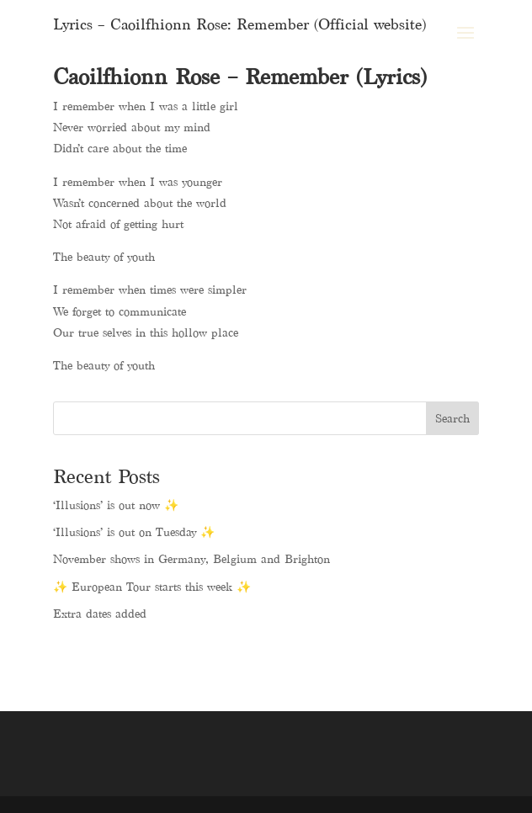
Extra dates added (99, 614)
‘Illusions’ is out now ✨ (115, 505)
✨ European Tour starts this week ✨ (152, 587)
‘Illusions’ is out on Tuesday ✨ (134, 532)
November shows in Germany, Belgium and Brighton (191, 559)
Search (452, 418)
